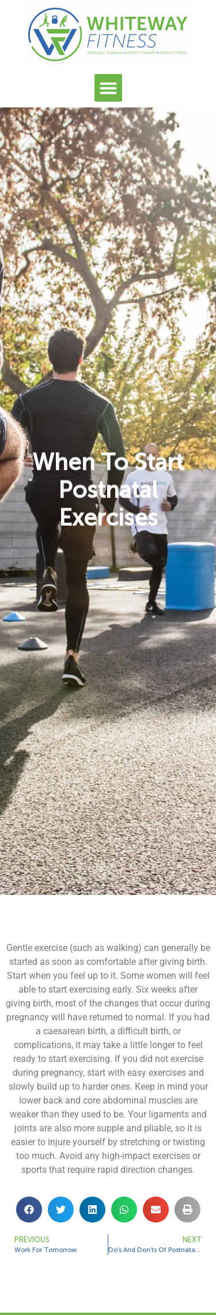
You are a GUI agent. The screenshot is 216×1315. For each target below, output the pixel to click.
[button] (108, 88)
